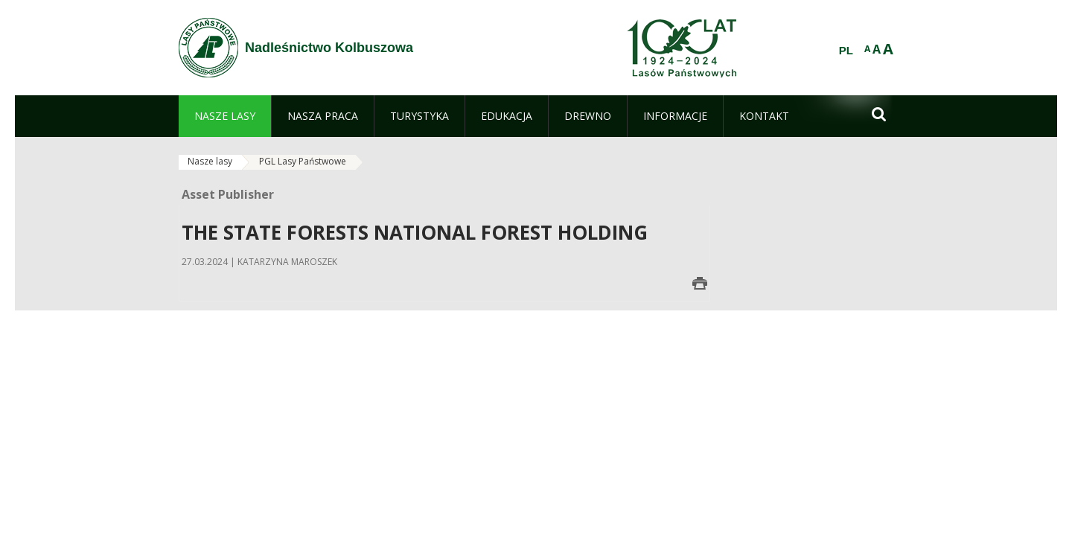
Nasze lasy (210, 161)
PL (846, 51)
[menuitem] (225, 116)
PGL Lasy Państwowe (302, 161)
